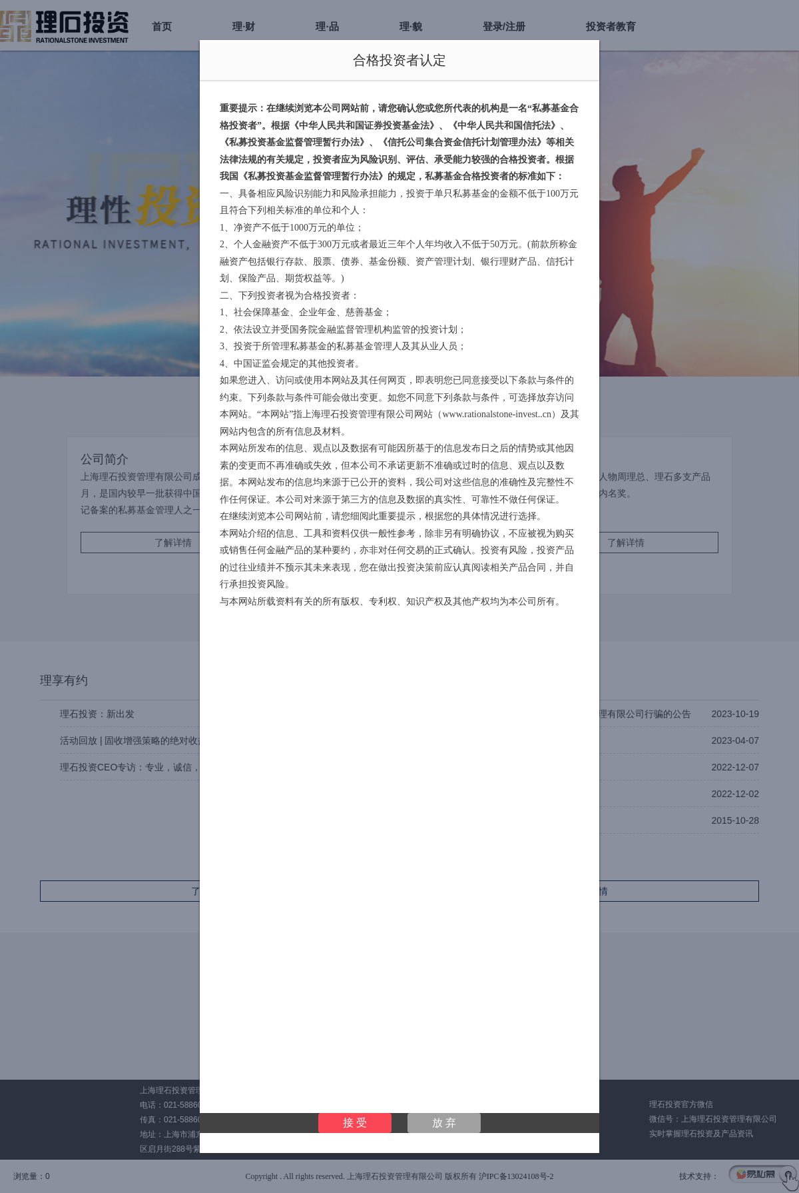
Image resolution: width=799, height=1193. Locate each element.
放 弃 (444, 1122)
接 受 (355, 1122)
